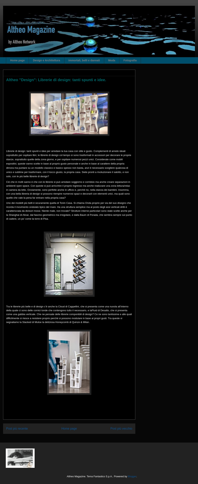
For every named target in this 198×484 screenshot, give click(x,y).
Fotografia (129, 60)
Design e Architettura (46, 60)
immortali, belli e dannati (84, 60)
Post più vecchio (121, 428)
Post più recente (17, 428)
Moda (111, 60)
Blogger (132, 476)
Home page (17, 60)
